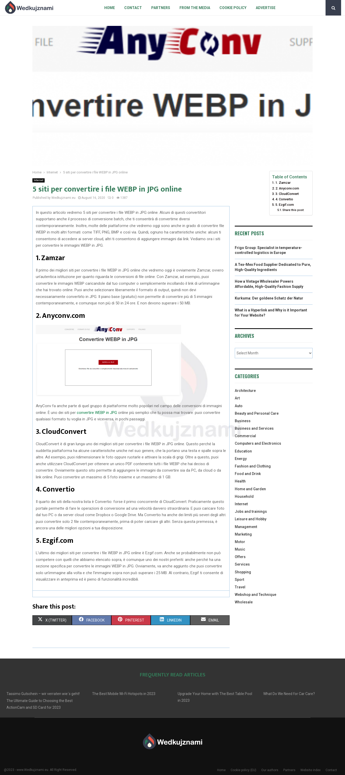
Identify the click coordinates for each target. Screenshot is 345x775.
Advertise (265, 8)
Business (243, 421)
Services (242, 564)
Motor (240, 542)
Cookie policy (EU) (243, 770)
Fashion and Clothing (253, 466)
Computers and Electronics (258, 443)
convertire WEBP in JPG (97, 412)
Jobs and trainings (251, 511)
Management (246, 527)
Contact (133, 8)
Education (243, 451)
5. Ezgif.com (284, 205)
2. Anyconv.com (287, 188)
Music (240, 549)
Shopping (243, 572)
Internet (38, 180)
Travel (240, 587)
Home (109, 8)
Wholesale (244, 602)
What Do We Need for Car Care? (289, 694)
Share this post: (293, 210)
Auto (239, 406)
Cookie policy (232, 8)
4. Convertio (284, 199)
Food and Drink (248, 474)
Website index (310, 770)
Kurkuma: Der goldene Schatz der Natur (269, 298)
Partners (160, 8)
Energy (241, 459)
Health (240, 481)
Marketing (243, 534)
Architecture (245, 391)
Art (237, 398)
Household (244, 496)
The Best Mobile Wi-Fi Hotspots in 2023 (123, 694)
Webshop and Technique (255, 595)
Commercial (245, 436)
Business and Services (254, 428)
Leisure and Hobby (250, 519)
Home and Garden (250, 489)
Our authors (269, 770)
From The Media (195, 8)
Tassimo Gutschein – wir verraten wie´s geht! (43, 694)
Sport (239, 579)
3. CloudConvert (287, 194)
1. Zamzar (283, 183)
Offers (240, 557)
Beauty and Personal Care (257, 413)
